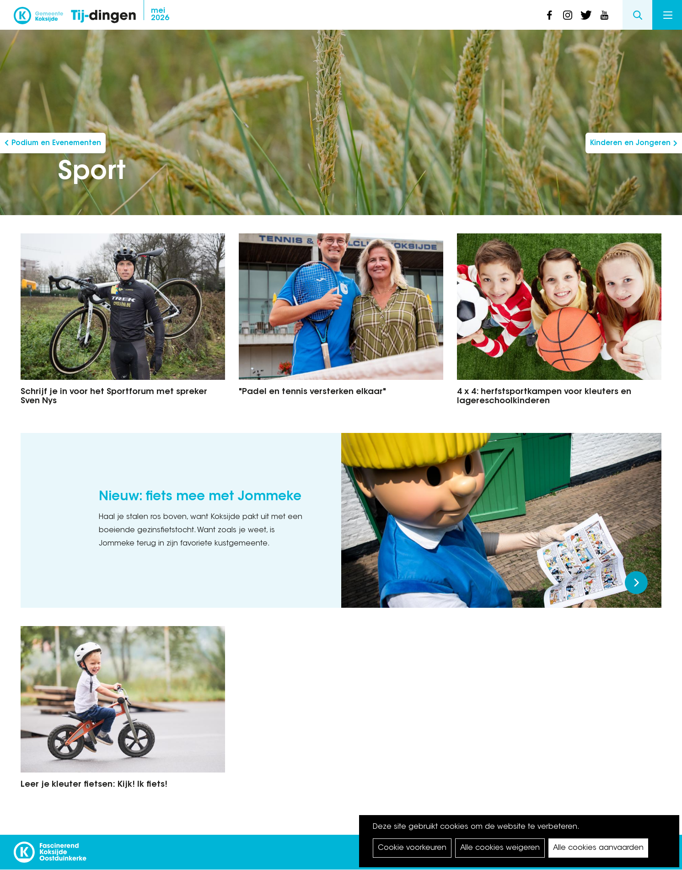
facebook (549, 15)
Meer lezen (636, 582)
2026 (160, 14)
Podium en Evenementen (56, 143)
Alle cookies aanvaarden (598, 848)
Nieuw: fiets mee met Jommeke (200, 497)
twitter (586, 15)
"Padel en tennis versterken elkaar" (312, 392)
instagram (567, 15)
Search (637, 15)
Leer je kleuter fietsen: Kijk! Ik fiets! (94, 785)
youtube (604, 15)
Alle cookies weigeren (500, 848)
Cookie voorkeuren (412, 848)
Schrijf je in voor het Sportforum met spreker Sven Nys (114, 396)
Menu (667, 15)
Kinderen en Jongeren (630, 143)
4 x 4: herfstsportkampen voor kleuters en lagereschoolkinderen (544, 396)
